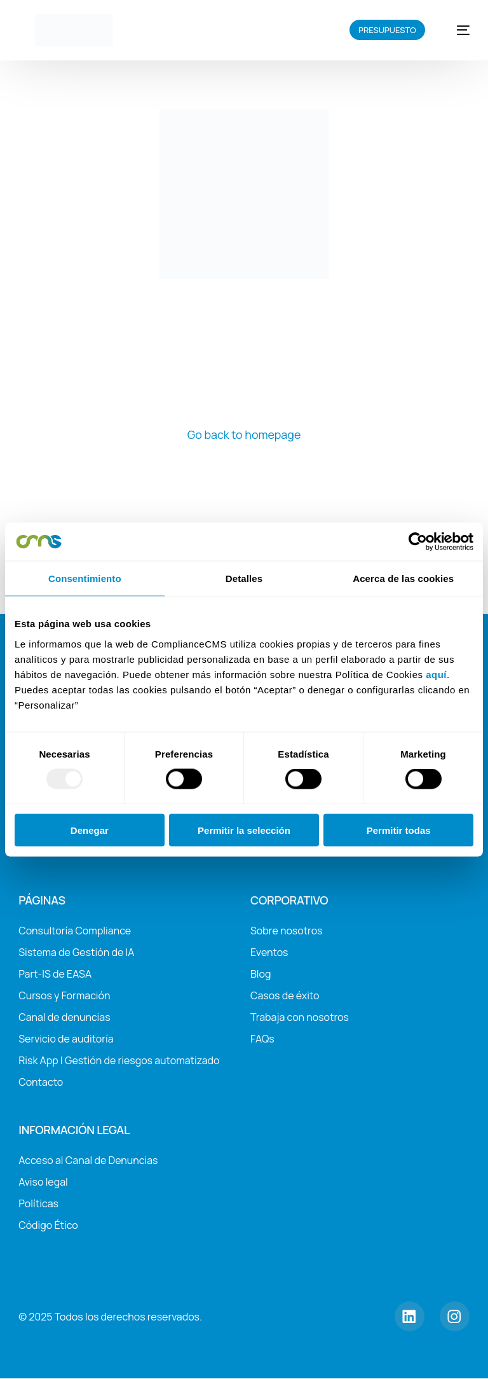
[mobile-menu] (456, 30)
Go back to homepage (244, 434)
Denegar (90, 829)
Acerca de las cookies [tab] (403, 578)
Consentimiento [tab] (84, 578)
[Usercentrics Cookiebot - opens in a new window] (417, 541)
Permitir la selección (244, 829)
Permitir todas (399, 829)
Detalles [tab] (244, 578)
